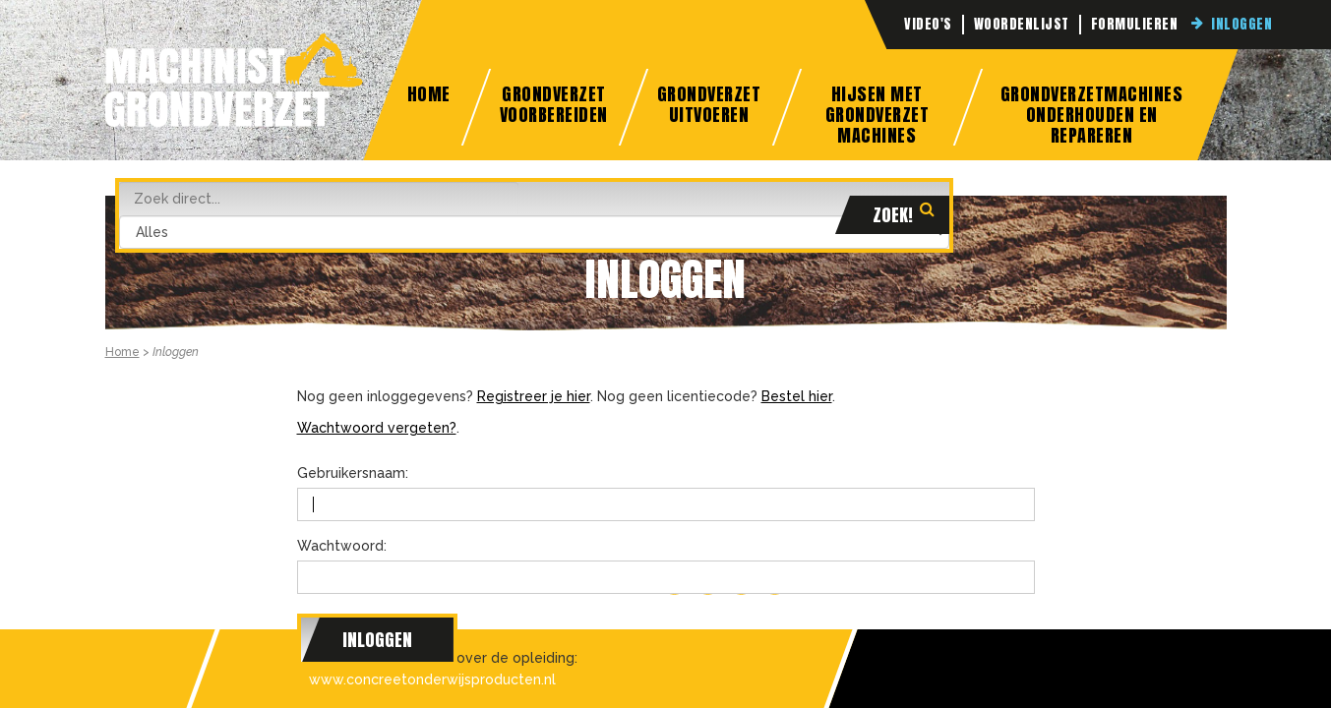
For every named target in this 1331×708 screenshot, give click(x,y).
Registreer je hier (533, 396)
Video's (928, 24)
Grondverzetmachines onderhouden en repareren (1091, 113)
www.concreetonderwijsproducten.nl (432, 679)
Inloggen (1241, 24)
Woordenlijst (1021, 24)
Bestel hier (796, 396)
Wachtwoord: (342, 546)
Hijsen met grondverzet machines (876, 113)
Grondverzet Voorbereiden (554, 104)
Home (429, 94)
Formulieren (1135, 24)
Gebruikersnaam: (352, 473)
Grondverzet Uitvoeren (709, 104)
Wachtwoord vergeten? (376, 428)
